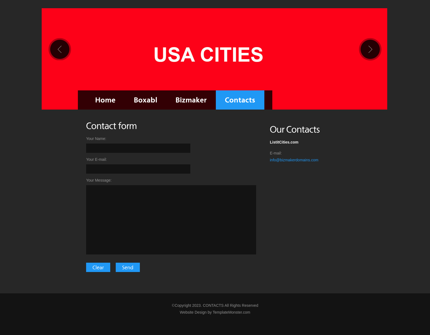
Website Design (193, 312)
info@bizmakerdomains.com (294, 160)
